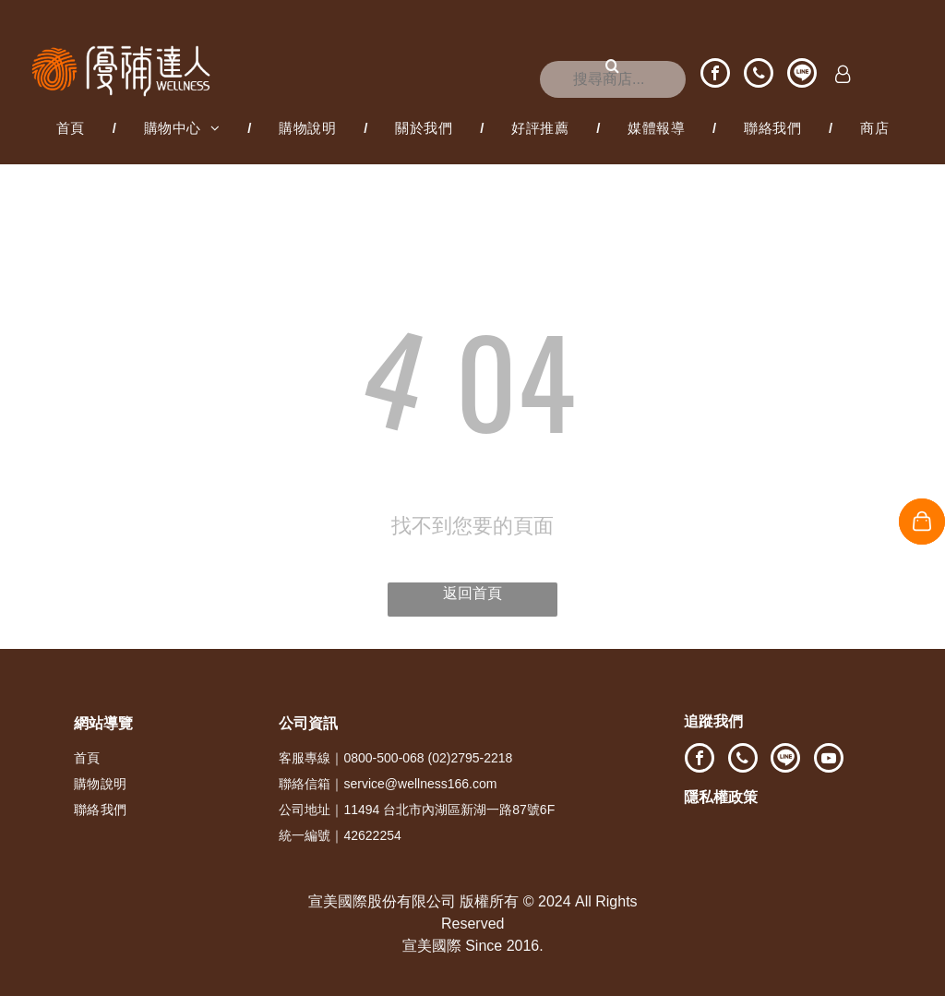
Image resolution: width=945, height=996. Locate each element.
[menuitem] (72, 128)
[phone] (758, 75)
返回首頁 (472, 593)
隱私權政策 (721, 797)
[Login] (843, 76)
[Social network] (802, 75)
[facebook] (715, 75)
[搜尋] (613, 79)
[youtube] (828, 760)
